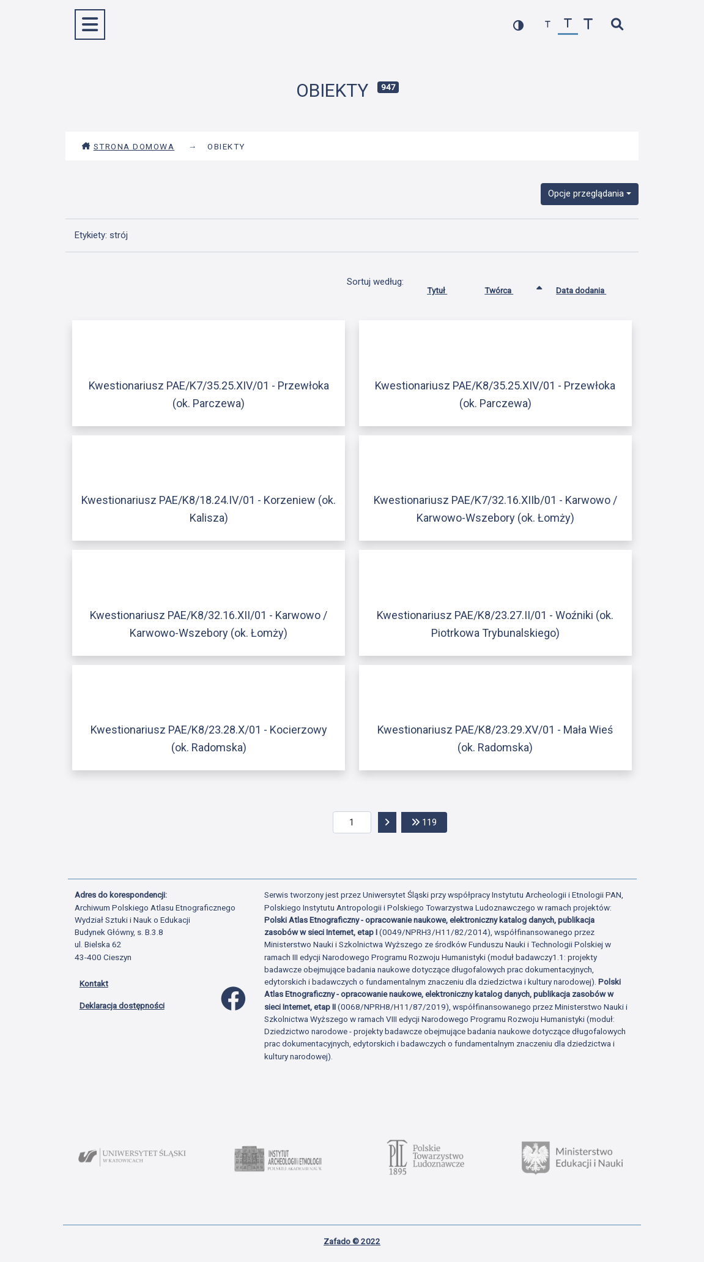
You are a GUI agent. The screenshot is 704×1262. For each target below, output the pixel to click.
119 (429, 821)
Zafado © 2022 (352, 1241)
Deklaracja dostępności (122, 1005)
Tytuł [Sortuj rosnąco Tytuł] (446, 287)
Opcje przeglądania (586, 193)
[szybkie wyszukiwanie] (617, 25)
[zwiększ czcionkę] (588, 25)
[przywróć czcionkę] (568, 25)
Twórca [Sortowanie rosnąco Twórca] (508, 287)
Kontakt (94, 983)
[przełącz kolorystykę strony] (518, 25)
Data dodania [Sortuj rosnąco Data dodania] (590, 287)
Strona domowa (128, 146)
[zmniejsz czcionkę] (548, 25)
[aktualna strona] (352, 822)
